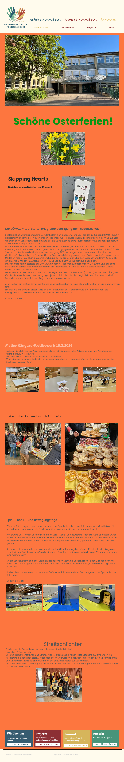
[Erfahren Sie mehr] (19, 744)
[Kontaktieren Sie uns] (105, 744)
